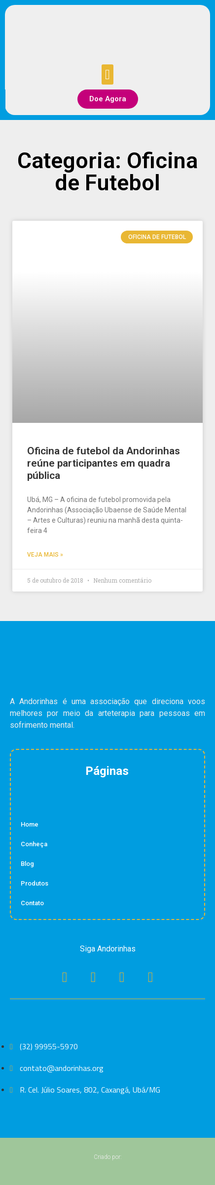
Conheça (34, 844)
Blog (27, 863)
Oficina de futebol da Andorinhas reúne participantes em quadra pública (103, 463)
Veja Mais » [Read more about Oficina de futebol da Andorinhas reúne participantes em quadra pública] (45, 554)
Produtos (34, 883)
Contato (32, 903)
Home (29, 824)
